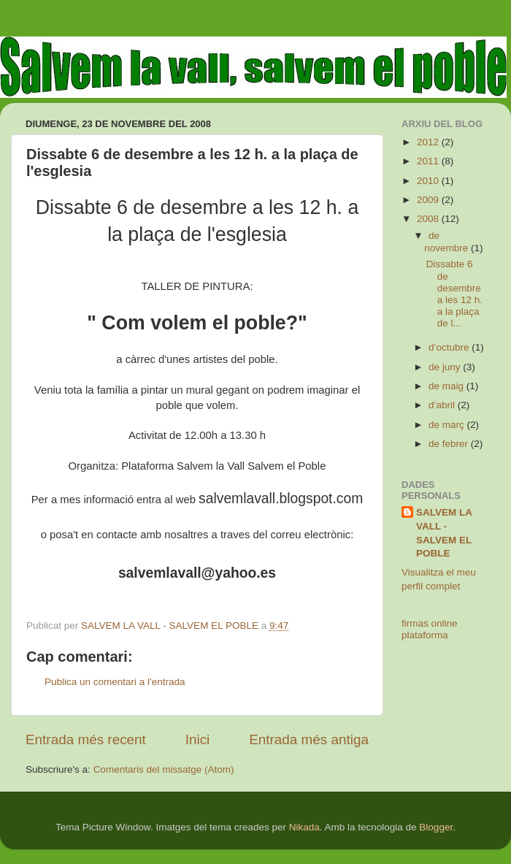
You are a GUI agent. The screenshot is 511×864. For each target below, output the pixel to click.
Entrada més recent (86, 739)
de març (448, 424)
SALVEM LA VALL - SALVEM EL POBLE (444, 533)
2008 (429, 218)
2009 (429, 199)
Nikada (304, 827)
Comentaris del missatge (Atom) (163, 769)
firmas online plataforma (430, 629)
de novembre (447, 241)
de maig (447, 386)
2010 (429, 180)
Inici (197, 739)
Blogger (436, 827)
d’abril (443, 404)
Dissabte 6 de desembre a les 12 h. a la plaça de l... (454, 294)
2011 (429, 161)
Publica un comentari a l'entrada (115, 681)
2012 (429, 142)
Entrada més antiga (309, 739)
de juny (446, 367)
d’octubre (450, 347)
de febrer (450, 443)
